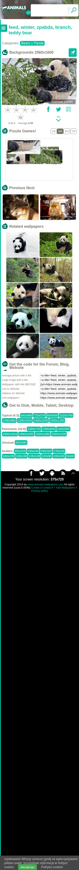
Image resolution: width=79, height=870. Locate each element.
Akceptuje (27, 867)
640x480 (26, 415)
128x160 (21, 456)
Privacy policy (39, 490)
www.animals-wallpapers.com (45, 484)
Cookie (35, 487)
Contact (46, 487)
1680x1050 (26, 434)
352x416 (20, 451)
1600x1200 (57, 420)
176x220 (59, 451)
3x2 (60, 131)
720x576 (39, 415)
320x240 (33, 451)
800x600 (52, 415)
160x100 (8, 456)
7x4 (73, 131)
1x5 (54, 131)
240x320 (46, 451)
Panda (39, 43)
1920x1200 (59, 434)
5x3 (67, 131)
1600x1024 (10, 434)
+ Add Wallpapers (64, 487)
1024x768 (66, 415)
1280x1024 (24, 420)
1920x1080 (42, 434)
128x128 (34, 456)
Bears (25, 43)
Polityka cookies (52, 867)
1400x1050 (41, 420)
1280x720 (33, 429)
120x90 (46, 456)
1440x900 (63, 429)
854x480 (21, 442)
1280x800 (48, 429)
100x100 (58, 456)
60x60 (70, 456)
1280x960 (9, 420)
